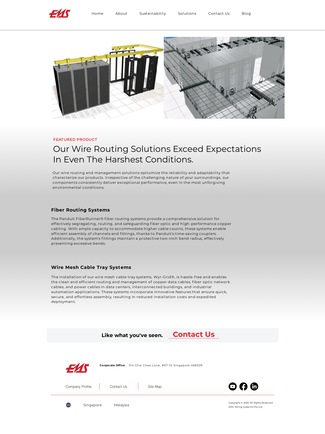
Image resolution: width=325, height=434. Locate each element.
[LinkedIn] (254, 386)
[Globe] (68, 405)
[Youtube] (233, 386)
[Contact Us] (194, 334)
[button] (121, 13)
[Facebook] (243, 386)
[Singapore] (92, 405)
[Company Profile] (78, 386)
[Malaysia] (121, 405)
